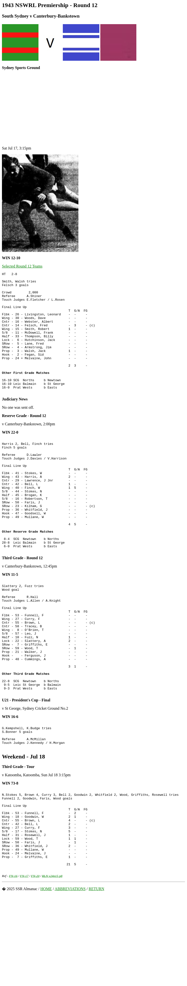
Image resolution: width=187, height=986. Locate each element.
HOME (46, 979)
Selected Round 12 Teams (22, 266)
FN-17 (24, 966)
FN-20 (35, 966)
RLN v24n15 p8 (52, 966)
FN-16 (13, 966)
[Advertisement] (93, 108)
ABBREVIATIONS (70, 979)
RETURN (96, 979)
